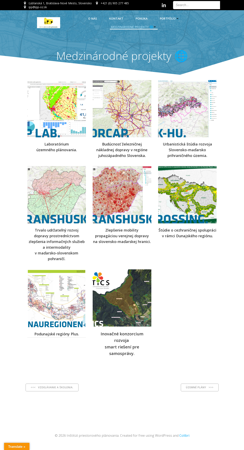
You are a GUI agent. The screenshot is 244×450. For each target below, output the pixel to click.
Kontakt (116, 18)
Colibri (184, 437)
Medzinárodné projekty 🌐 (134, 27)
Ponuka (141, 18)
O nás (92, 18)
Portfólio (169, 18)
